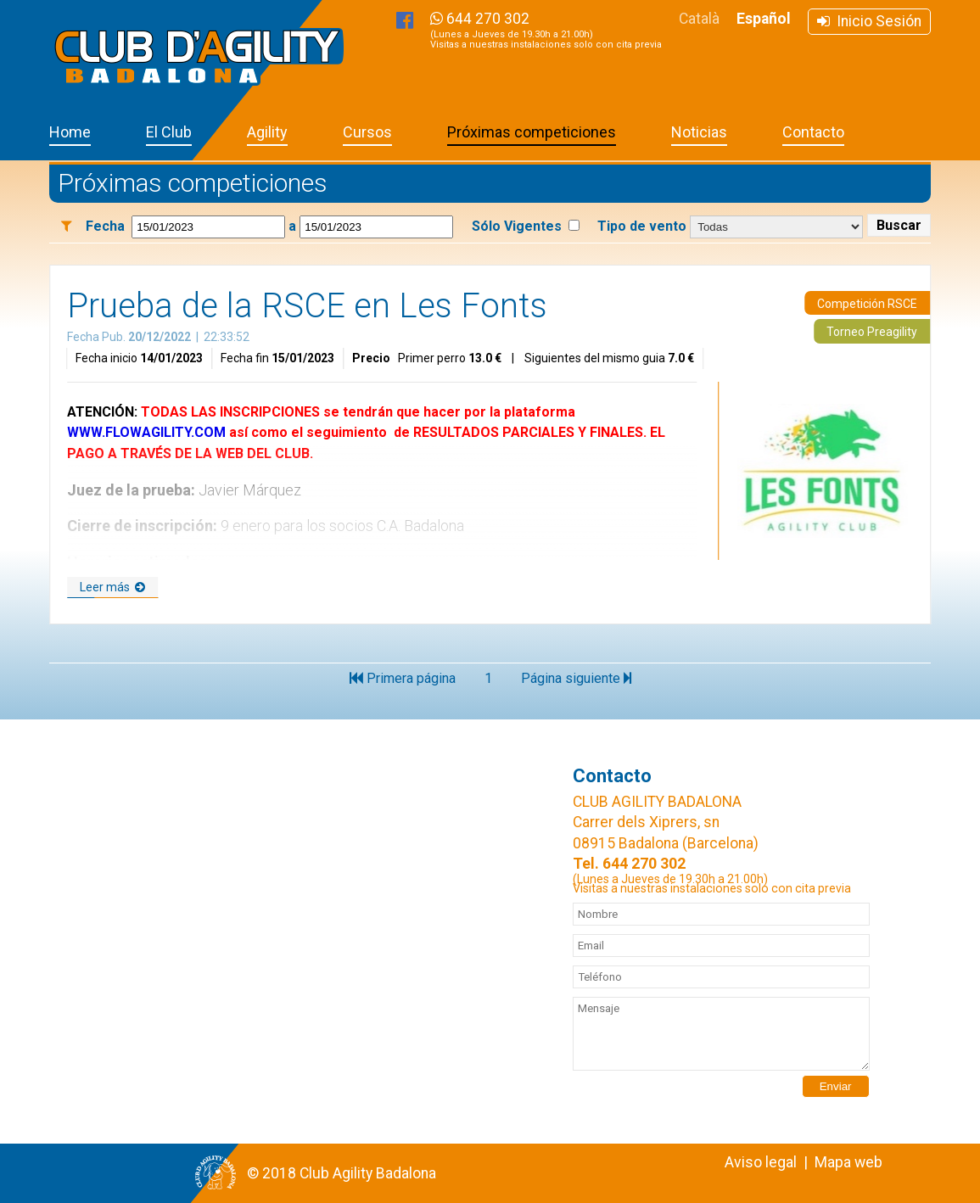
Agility (267, 132)
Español (763, 18)
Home (70, 132)
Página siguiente (576, 678)
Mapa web (848, 1162)
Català (699, 18)
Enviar (836, 1086)
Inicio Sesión (869, 21)
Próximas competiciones (531, 132)
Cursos (367, 132)
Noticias (699, 132)
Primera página (403, 678)
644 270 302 (546, 30)
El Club (169, 132)
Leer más (112, 587)
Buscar (898, 225)
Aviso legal (761, 1162)
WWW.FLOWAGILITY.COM (146, 432)
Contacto (813, 132)
